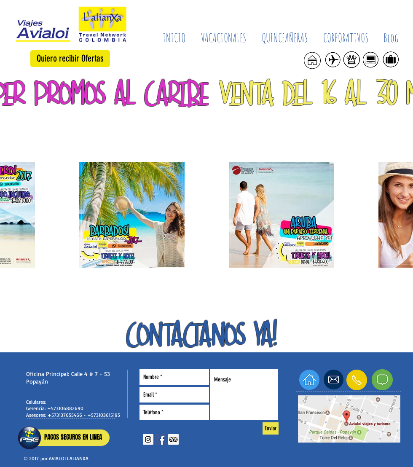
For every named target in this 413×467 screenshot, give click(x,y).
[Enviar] (271, 428)
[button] (70, 58)
